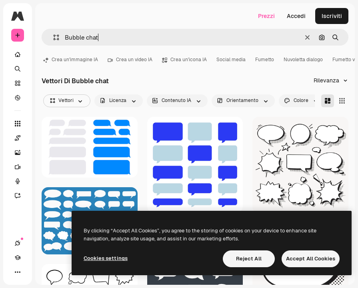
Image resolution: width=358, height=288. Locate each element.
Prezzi (266, 16)
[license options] (118, 100)
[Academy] (17, 257)
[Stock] (17, 83)
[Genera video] (21, 166)
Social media (231, 59)
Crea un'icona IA (184, 59)
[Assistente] (21, 195)
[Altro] (17, 272)
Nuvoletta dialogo (303, 59)
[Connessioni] (17, 243)
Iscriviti (332, 16)
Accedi (296, 16)
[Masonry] (327, 100)
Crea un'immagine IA (70, 59)
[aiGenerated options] (177, 100)
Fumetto (264, 59)
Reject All (249, 258)
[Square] (342, 100)
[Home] (17, 54)
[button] (53, 37)
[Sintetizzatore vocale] (21, 181)
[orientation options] (243, 100)
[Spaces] (21, 138)
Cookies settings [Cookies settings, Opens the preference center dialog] (106, 258)
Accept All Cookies (310, 258)
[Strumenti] (17, 123)
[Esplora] (17, 97)
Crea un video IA (130, 59)
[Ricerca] (17, 68)
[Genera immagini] (21, 152)
